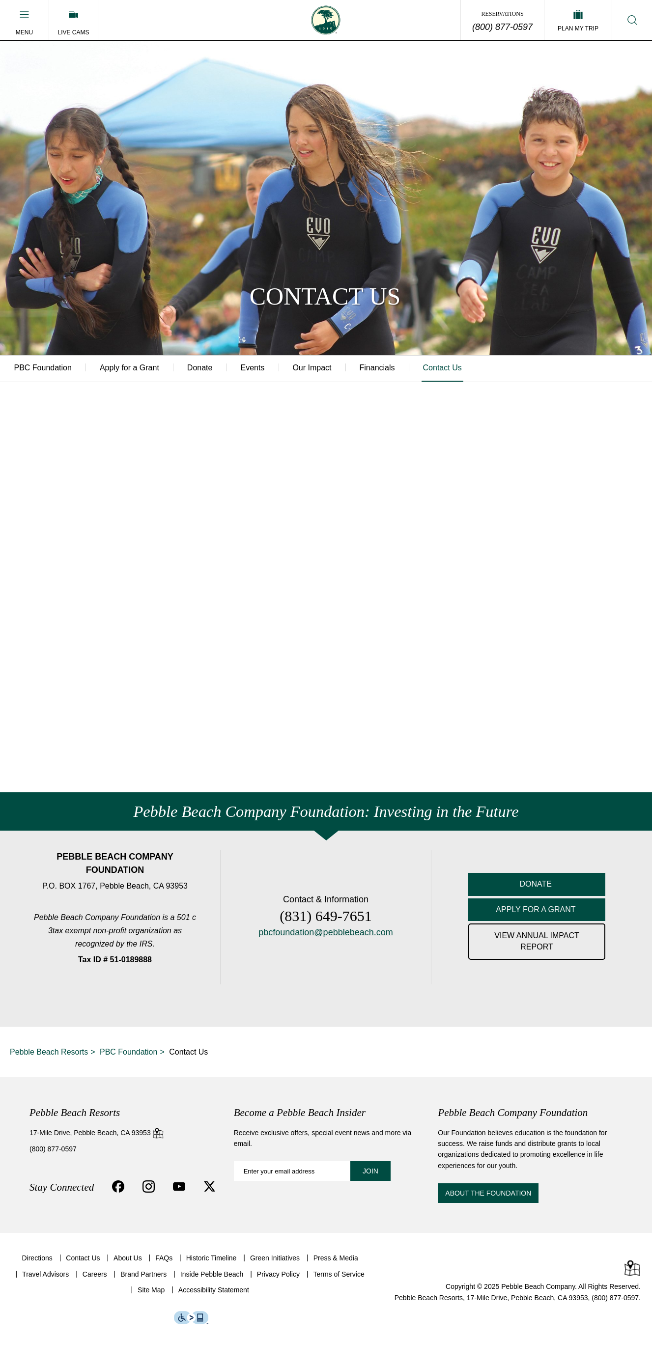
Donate (203, 368)
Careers (95, 1274)
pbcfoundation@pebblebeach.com (325, 933)
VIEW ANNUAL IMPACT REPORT (536, 941)
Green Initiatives (275, 1258)
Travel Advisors (45, 1274)
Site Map (151, 1290)
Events (258, 368)
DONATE (537, 884)
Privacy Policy (278, 1274)
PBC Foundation (43, 368)
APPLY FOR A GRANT (536, 909)
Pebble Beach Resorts (49, 1052)
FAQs (163, 1258)
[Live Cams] (73, 20)
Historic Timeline (211, 1258)
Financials (385, 368)
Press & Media (335, 1258)
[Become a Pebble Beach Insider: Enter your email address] (312, 1171)
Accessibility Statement (213, 1290)
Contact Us (451, 368)
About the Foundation (488, 1194)
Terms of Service (338, 1274)
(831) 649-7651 (325, 916)
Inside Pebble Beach (211, 1274)
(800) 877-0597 (502, 27)
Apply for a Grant (131, 368)
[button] (24, 20)
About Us (127, 1258)
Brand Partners (143, 1274)
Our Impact (318, 368)
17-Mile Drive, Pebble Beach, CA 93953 (96, 1133)
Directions (37, 1258)
